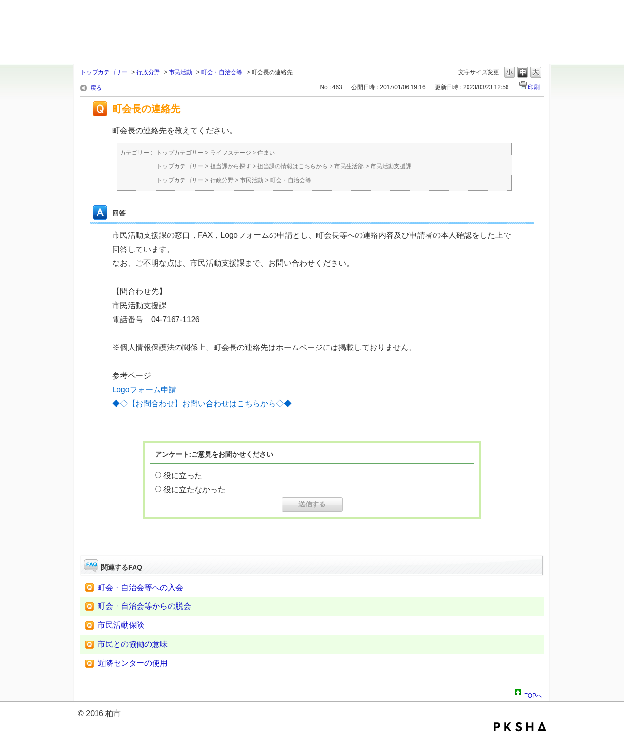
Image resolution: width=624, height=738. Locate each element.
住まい (266, 152)
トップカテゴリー (103, 72)
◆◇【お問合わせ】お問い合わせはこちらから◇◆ (202, 403)
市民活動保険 (121, 625)
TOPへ (533, 694)
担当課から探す (230, 166)
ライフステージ (230, 152)
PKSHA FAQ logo (520, 726)
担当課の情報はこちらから (292, 166)
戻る (96, 87)
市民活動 (180, 72)
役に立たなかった (194, 490)
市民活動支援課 (390, 166)
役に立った (182, 475)
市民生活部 (349, 166)
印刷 (534, 87)
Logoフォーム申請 (144, 390)
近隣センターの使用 (133, 663)
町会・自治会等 (221, 72)
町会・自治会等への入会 (140, 587)
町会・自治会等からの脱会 (144, 606)
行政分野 (148, 72)
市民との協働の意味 (133, 644)
